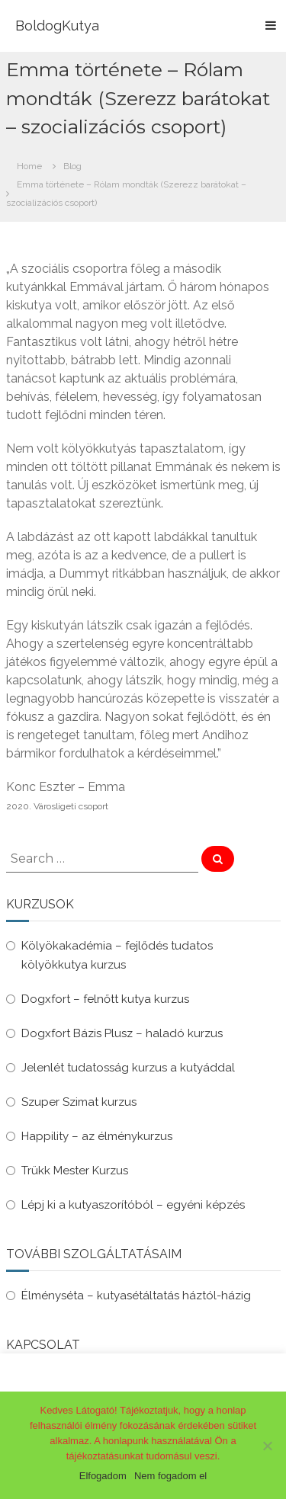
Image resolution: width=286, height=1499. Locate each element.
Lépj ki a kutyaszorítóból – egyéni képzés (133, 1205)
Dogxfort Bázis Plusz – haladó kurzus (122, 1033)
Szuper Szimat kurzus (79, 1102)
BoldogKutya (57, 26)
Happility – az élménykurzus (96, 1136)
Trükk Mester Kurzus (74, 1170)
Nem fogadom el (170, 1475)
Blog (72, 166)
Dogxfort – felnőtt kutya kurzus (105, 999)
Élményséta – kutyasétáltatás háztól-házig (136, 1295)
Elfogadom (103, 1475)
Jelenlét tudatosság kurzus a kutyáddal (128, 1068)
